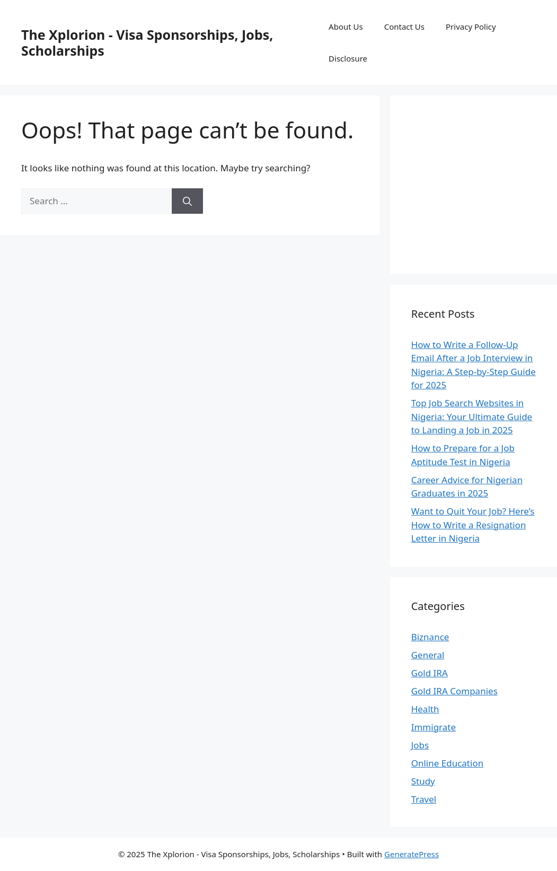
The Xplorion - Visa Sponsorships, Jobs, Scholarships (147, 42)
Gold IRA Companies (454, 691)
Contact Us (404, 26)
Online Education (447, 763)
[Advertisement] (484, 183)
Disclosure (348, 58)
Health (425, 709)
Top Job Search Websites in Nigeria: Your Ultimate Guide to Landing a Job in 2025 (472, 416)
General (428, 655)
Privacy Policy (471, 26)
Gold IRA (429, 673)
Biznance (430, 637)
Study (423, 781)
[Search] (187, 201)
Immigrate (433, 727)
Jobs (420, 745)
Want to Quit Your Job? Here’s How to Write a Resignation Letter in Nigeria (473, 524)
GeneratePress (411, 854)
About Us (346, 26)
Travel (423, 799)
